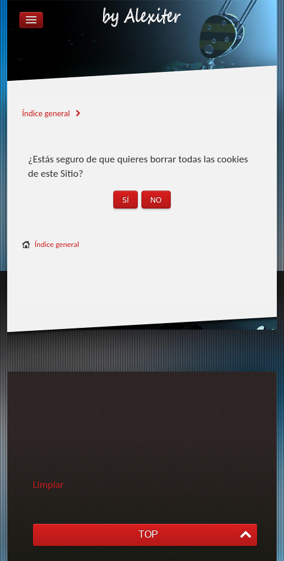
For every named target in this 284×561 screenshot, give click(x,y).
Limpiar (48, 484)
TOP (148, 534)
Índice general (57, 244)
